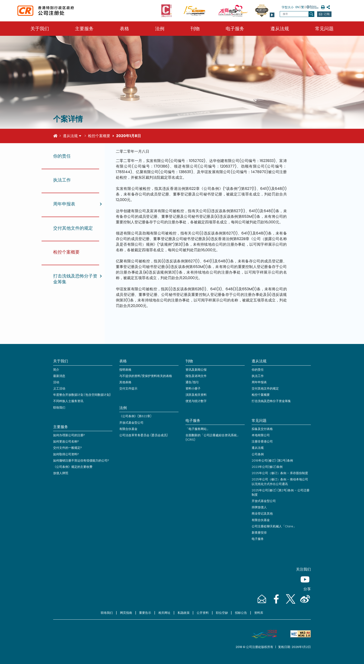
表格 (124, 28)
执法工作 (258, 376)
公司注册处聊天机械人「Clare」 (274, 526)
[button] (272, 15)
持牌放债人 (259, 507)
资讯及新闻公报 (196, 370)
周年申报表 (259, 382)
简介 (56, 370)
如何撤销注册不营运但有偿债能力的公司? (81, 460)
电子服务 (235, 28)
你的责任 (258, 370)
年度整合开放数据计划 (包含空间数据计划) (82, 395)
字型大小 (288, 7)
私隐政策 (184, 613)
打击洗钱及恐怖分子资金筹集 (271, 401)
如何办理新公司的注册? (69, 435)
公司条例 (258, 454)
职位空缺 (222, 613)
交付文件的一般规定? (67, 448)
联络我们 (59, 408)
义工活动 (59, 388)
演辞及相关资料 (196, 395)
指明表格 (125, 370)
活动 (56, 382)
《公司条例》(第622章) (135, 416)
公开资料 (203, 613)
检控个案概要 (99, 136)
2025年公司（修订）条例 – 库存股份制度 (280, 473)
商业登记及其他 (262, 513)
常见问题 (324, 28)
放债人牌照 (60, 473)
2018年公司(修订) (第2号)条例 (272, 460)
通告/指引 (192, 382)
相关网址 (164, 613)
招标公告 (241, 613)
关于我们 (39, 28)
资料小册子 (193, 388)
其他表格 (125, 382)
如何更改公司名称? (66, 441)
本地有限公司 (261, 435)
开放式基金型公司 (131, 423)
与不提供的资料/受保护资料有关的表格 (145, 376)
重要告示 (145, 613)
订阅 (327, 14)
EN (297, 7)
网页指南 (126, 613)
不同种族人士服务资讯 (68, 401)
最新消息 (59, 376)
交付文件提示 (128, 388)
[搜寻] (311, 14)
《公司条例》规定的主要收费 (72, 467)
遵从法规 (279, 28)
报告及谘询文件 (196, 376)
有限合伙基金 (128, 429)
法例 (159, 28)
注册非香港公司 (262, 441)
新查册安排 (259, 533)
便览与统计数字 (196, 401)
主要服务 (84, 28)
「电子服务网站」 (197, 429)
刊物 (195, 28)
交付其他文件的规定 (265, 388)
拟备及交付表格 (262, 429)
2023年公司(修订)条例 (267, 467)
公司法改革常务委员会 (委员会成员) (143, 435)
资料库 (258, 613)
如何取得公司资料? (66, 454)
